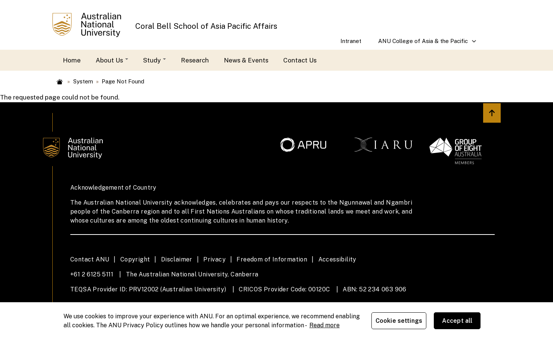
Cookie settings (399, 321)
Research (195, 60)
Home (72, 60)
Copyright (135, 259)
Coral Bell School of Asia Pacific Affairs (206, 26)
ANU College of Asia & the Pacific (424, 43)
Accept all (457, 321)
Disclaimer (176, 259)
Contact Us (299, 60)
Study (154, 60)
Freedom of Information (272, 259)
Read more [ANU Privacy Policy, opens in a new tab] (324, 325)
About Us (112, 60)
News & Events (246, 60)
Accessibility (337, 259)
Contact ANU (89, 259)
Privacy (214, 259)
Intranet (350, 41)
